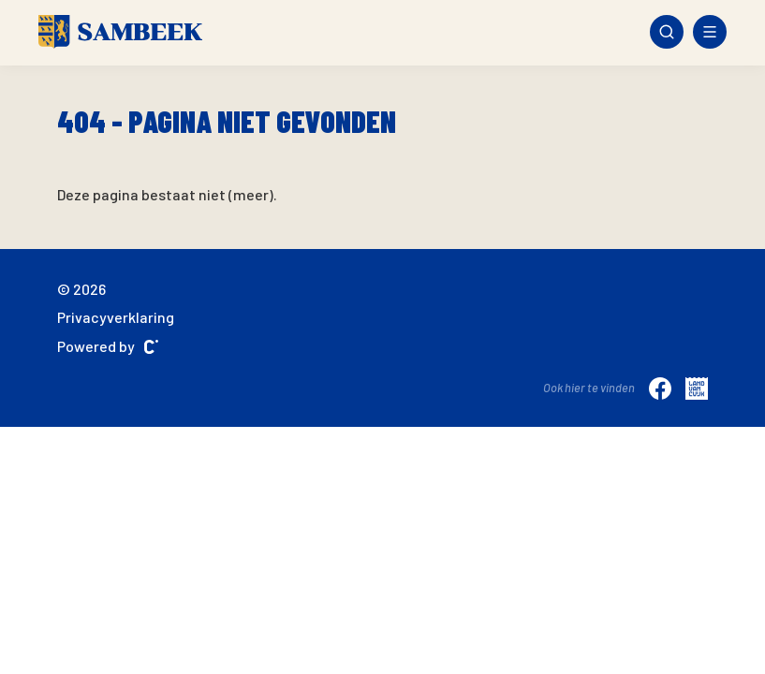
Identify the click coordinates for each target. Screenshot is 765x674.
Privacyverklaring (115, 317)
